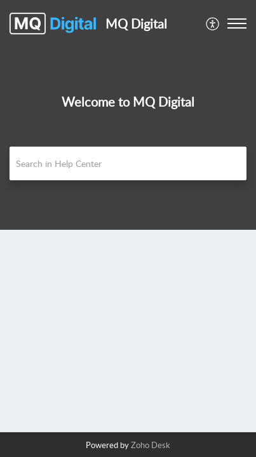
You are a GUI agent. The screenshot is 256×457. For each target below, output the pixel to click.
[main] (128, 331)
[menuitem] (213, 23)
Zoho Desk (150, 445)
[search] (128, 163)
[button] (213, 23)
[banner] (128, 115)
